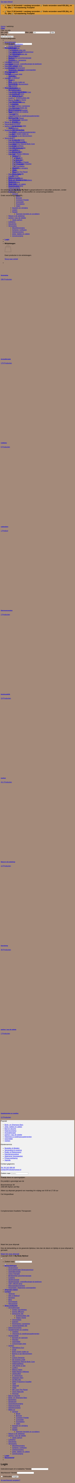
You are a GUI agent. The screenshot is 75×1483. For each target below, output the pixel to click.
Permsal (15, 176)
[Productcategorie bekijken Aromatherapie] (37, 323)
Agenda (7, 1160)
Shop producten (11, 1306)
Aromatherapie (10, 42)
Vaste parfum (17, 220)
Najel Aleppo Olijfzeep (20, 154)
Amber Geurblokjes (15, 44)
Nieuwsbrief (12, 86)
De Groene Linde (14, 90)
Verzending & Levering (13, 1150)
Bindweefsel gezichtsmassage (19, 58)
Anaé (10, 80)
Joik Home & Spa (15, 96)
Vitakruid (11, 114)
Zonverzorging (17, 236)
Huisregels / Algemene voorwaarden (22, 1288)
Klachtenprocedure (12, 1154)
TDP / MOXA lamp (15, 1284)
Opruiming (12, 224)
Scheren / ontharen (19, 230)
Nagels (15, 212)
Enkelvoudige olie (22, 98)
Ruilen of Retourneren (13, 1152)
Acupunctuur (13, 1268)
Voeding (15, 114)
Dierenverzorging (11, 66)
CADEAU (12, 222)
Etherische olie (14, 48)
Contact (8, 74)
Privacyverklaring (11, 1158)
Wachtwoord (9, 1473)
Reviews (11, 1298)
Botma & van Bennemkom (22, 136)
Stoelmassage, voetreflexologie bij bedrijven (25, 64)
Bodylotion (12, 144)
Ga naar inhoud (6, 2)
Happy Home (21, 100)
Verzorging (12, 226)
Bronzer (19, 198)
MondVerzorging (18, 228)
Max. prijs (29, 32)
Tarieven (11, 1294)
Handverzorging (14, 152)
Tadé (14, 166)
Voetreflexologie (14, 1272)
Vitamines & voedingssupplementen (25, 116)
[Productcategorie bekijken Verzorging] (37, 239)
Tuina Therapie (14, 1274)
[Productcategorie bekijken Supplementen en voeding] (37, 1077)
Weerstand (12, 136)
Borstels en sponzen (20, 120)
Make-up (11, 154)
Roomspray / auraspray (21, 106)
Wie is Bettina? (14, 78)
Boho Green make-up (20, 134)
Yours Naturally (14, 120)
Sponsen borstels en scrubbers (28, 214)
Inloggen (15, 1476)
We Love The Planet (20, 172)
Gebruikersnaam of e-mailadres (16, 1469)
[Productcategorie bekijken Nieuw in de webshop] (37, 826)
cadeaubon (9, 64)
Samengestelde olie (19, 108)
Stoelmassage (13, 62)
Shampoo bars (13, 108)
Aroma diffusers (14, 46)
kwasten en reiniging (20, 208)
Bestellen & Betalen (12, 1148)
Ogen (18, 206)
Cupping (11, 1278)
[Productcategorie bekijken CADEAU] (37, 407)
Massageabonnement (16, 68)
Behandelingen (11, 1266)
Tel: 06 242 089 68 (8, 1168)
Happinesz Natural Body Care (23, 144)
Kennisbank (12, 1302)
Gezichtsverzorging (15, 148)
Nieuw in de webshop (16, 216)
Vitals (10, 116)
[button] (7, 239)
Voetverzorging (18, 232)
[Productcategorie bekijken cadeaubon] (37, 491)
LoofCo (11, 98)
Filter (52, 32)
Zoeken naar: (6, 1173)
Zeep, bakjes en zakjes (21, 234)
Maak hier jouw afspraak (10, 1254)
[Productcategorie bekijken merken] (37, 742)
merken (7, 78)
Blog (10, 1300)
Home (3, 26)
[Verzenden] (5, 46)
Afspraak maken (11, 1290)
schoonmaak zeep (15, 74)
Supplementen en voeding (18, 112)
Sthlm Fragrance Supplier (18, 110)
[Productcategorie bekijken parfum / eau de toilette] (37, 994)
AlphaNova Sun (18, 1348)
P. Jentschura (13, 104)
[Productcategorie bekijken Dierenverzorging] (37, 575)
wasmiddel (16, 124)
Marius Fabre (13, 100)
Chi (13, 138)
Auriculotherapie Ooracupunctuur (20, 1270)
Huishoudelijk (10, 68)
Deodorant (12, 146)
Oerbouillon (16, 1374)
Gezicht (15, 194)
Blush (18, 158)
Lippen (14, 210)
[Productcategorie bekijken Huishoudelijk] (37, 658)
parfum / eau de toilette (17, 218)
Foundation (20, 204)
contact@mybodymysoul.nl (11, 1170)
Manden (11, 72)
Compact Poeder (22, 200)
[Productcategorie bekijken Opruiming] (37, 910)
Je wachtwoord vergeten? (10, 1480)
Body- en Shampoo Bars (17, 142)
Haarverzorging (14, 188)
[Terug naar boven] (1, 1258)
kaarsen (11, 58)
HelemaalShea (17, 146)
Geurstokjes (13, 56)
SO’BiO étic (16, 1380)
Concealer (20, 202)
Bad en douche (14, 140)
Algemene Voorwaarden (14, 1156)
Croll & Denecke (14, 88)
